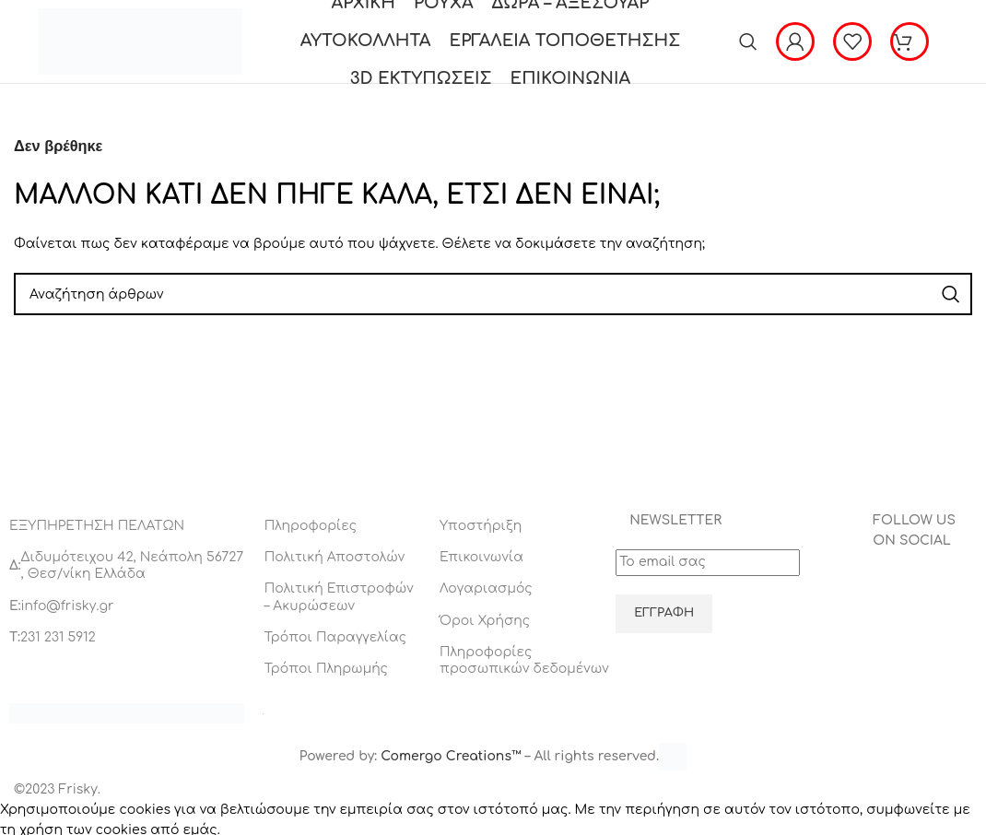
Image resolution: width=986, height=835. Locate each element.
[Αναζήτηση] (748, 41)
